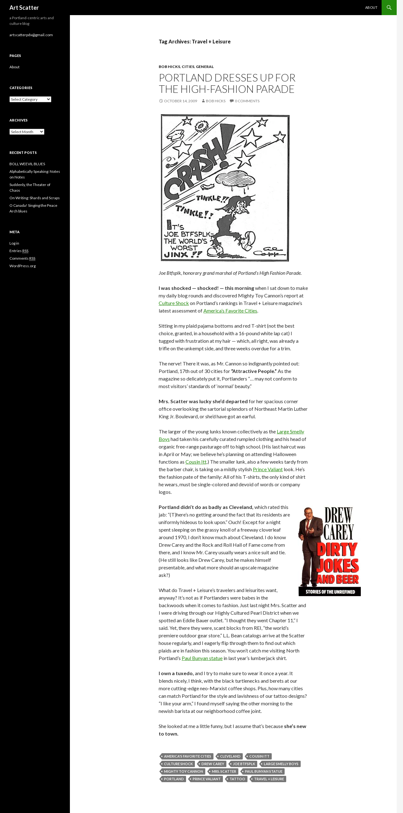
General (205, 66)
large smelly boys (281, 764)
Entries (18, 250)
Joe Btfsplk (244, 764)
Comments (22, 258)
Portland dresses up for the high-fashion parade (227, 83)
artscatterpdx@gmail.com (31, 34)
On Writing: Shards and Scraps (34, 197)
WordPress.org (22, 265)
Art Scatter (24, 7)
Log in (14, 243)
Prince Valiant (268, 469)
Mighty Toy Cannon (183, 771)
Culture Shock (174, 303)
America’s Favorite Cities (230, 310)
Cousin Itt (196, 462)
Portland (174, 779)
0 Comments (247, 101)
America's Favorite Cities (187, 756)
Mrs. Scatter (224, 771)
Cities (188, 66)
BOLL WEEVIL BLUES (27, 163)
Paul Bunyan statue (202, 658)
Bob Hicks (169, 66)
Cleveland (230, 756)
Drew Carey (213, 764)
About (371, 7)
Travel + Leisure (269, 779)
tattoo (237, 779)
